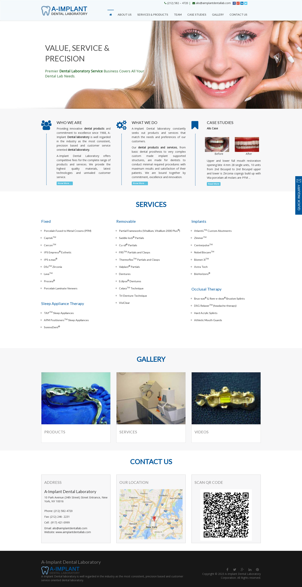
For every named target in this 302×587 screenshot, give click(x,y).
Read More (213, 184)
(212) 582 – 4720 (177, 3)
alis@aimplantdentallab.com (213, 3)
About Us (125, 14)
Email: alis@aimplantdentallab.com (65, 528)
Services (128, 432)
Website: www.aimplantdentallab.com (67, 532)
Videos (202, 432)
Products (54, 432)
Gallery (218, 14)
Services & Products (152, 14)
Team (178, 14)
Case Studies (196, 14)
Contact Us (238, 14)
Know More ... (64, 183)
